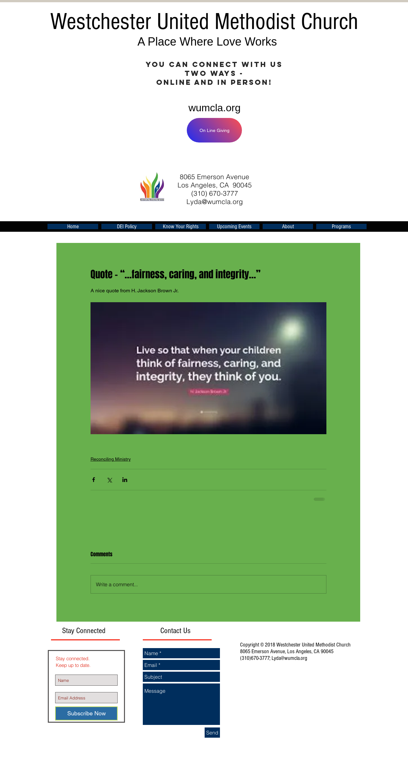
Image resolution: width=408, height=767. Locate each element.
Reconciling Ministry (111, 459)
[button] (234, 226)
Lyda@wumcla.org (214, 201)
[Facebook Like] (282, 158)
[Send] (212, 732)
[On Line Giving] (214, 130)
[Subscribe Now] (86, 713)
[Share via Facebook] (94, 480)
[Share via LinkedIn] (125, 480)
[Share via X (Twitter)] (109, 480)
